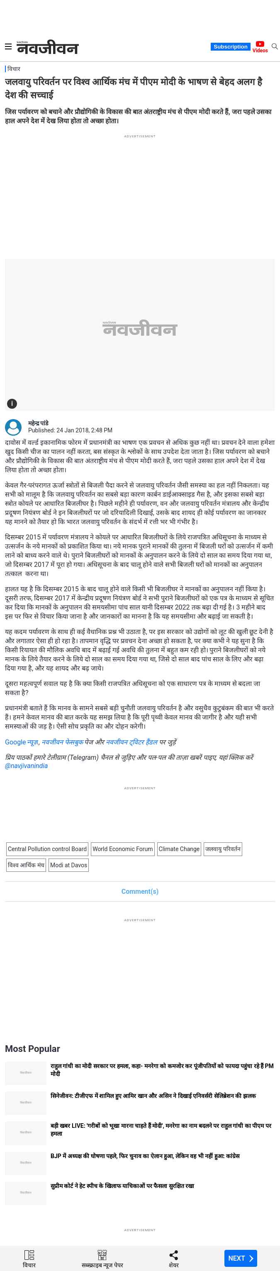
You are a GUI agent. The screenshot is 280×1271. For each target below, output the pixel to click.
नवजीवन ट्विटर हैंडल (131, 742)
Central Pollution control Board (47, 849)
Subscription (230, 47)
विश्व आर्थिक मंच (26, 865)
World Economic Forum (123, 849)
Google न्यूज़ (21, 742)
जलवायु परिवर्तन (222, 849)
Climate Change (179, 849)
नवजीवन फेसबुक (62, 742)
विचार (13, 69)
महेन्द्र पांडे (38, 423)
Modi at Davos (68, 865)
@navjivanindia (26, 766)
